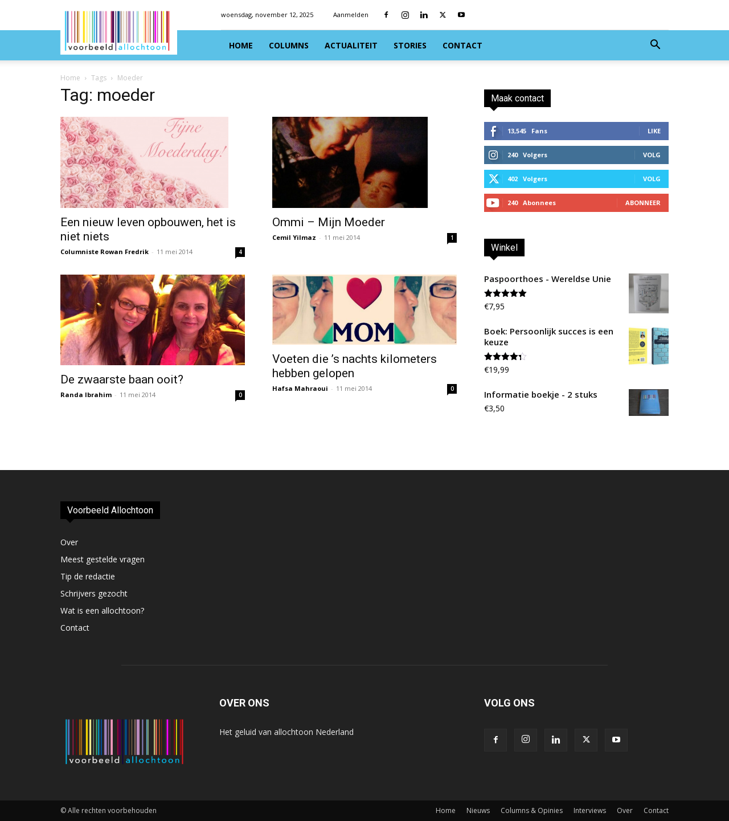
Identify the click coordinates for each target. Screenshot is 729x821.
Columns (289, 45)
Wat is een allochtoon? (102, 610)
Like (654, 130)
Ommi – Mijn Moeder (328, 222)
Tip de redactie (87, 576)
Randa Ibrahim (86, 394)
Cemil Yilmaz (294, 237)
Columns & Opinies (532, 810)
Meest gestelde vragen (102, 559)
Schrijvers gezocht (94, 593)
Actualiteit (351, 45)
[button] (655, 45)
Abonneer (643, 202)
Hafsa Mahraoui (300, 388)
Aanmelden (350, 14)
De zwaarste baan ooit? (121, 379)
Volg (652, 154)
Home (241, 45)
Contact (462, 45)
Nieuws (478, 810)
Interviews (590, 810)
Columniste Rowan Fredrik (104, 251)
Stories (410, 45)
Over (69, 542)
